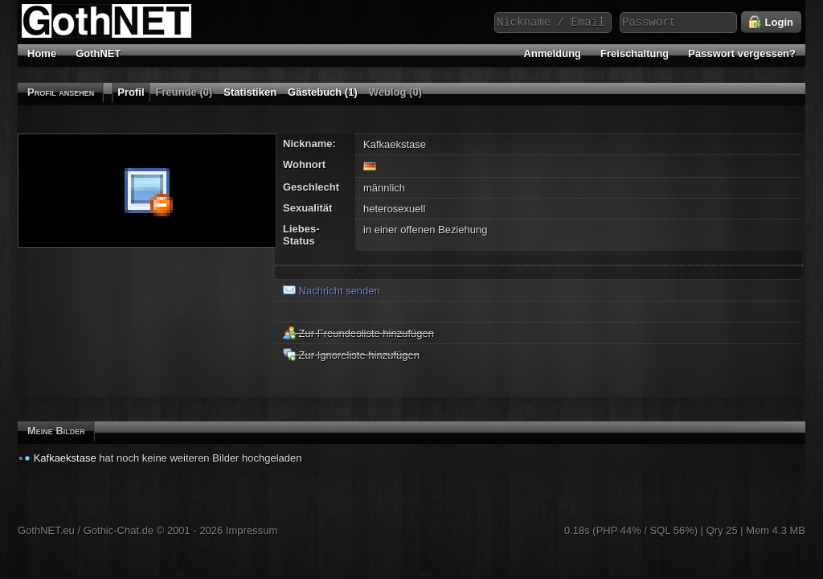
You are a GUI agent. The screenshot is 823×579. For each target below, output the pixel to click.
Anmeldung (553, 53)
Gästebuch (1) (323, 92)
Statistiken (249, 92)
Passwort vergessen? (742, 53)
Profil (130, 92)
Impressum (251, 530)
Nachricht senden (331, 291)
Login (771, 22)
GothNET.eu (46, 530)
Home (41, 53)
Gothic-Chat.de (119, 530)
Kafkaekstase (65, 458)
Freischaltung (634, 53)
